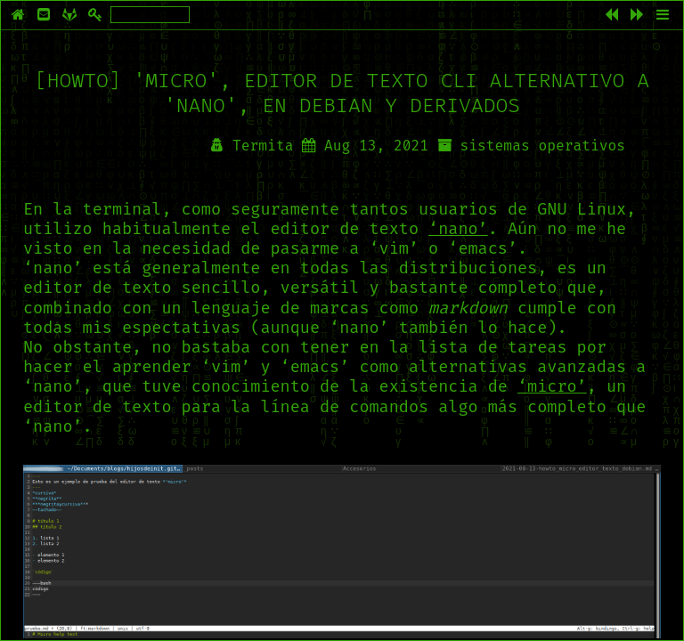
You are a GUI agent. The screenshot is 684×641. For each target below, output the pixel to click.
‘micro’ (552, 386)
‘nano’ (458, 228)
